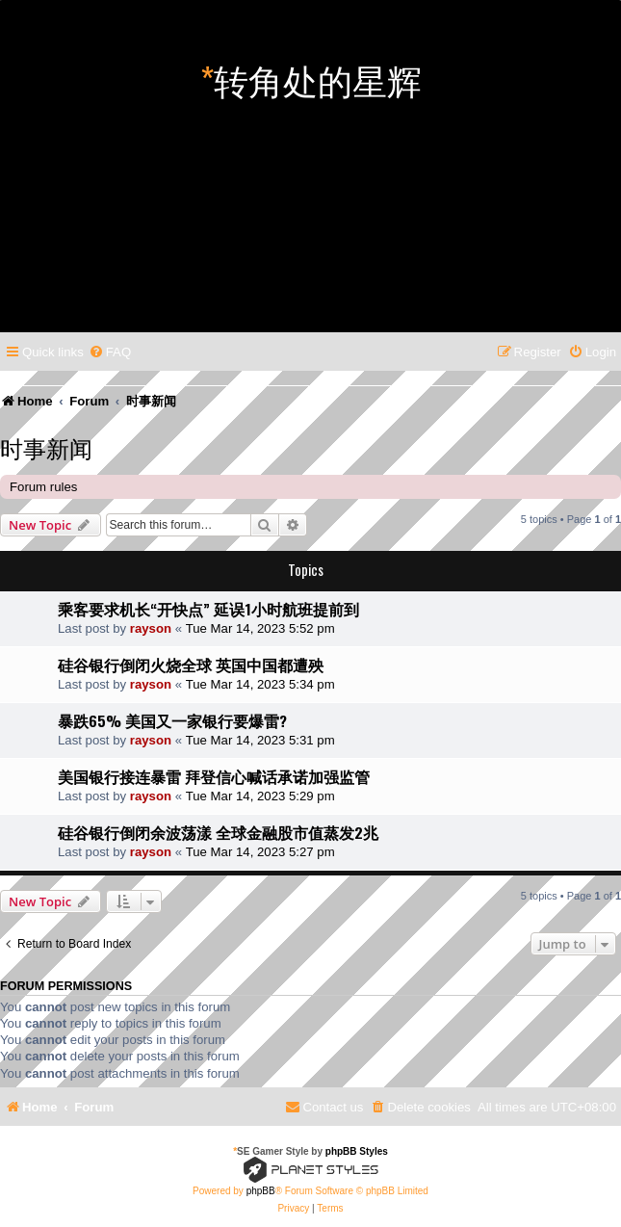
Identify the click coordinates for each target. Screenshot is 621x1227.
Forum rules (43, 487)
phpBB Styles (356, 1151)
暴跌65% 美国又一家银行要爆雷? (172, 720)
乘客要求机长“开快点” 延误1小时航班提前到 (208, 608)
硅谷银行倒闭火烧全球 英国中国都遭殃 (190, 664)
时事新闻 (46, 447)
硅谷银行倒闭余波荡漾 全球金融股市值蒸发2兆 (218, 832)
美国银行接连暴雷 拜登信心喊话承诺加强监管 (214, 776)
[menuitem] (110, 352)
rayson (150, 628)
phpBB (260, 1191)
